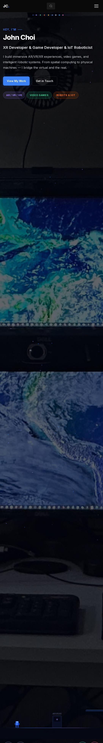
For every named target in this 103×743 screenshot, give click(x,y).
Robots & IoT (65, 95)
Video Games (39, 95)
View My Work (16, 81)
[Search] (51, 6)
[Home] (6, 6)
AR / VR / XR (14, 95)
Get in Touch (44, 81)
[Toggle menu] (96, 6)
